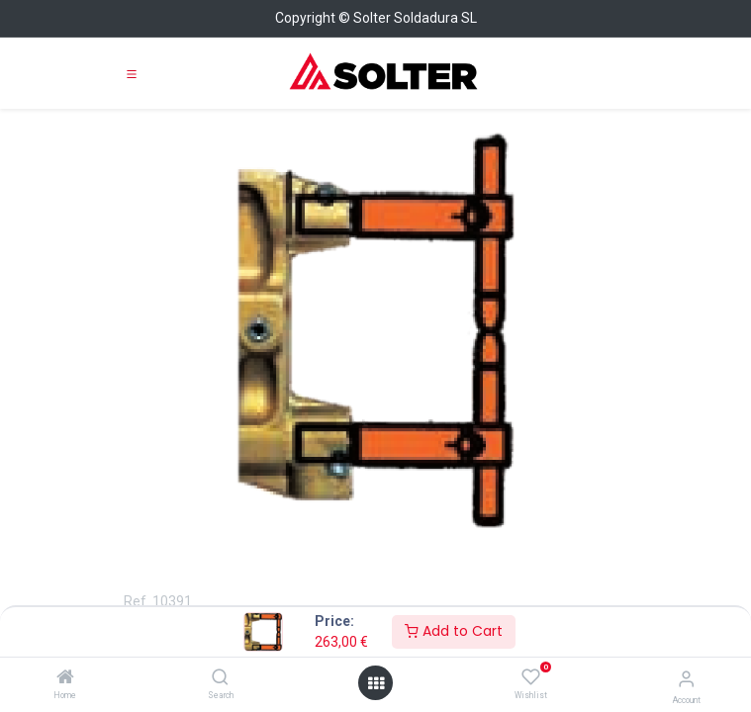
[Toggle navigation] (132, 73)
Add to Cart (454, 631)
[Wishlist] (531, 677)
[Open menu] (376, 683)
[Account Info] (686, 679)
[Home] (65, 678)
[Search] (220, 678)
